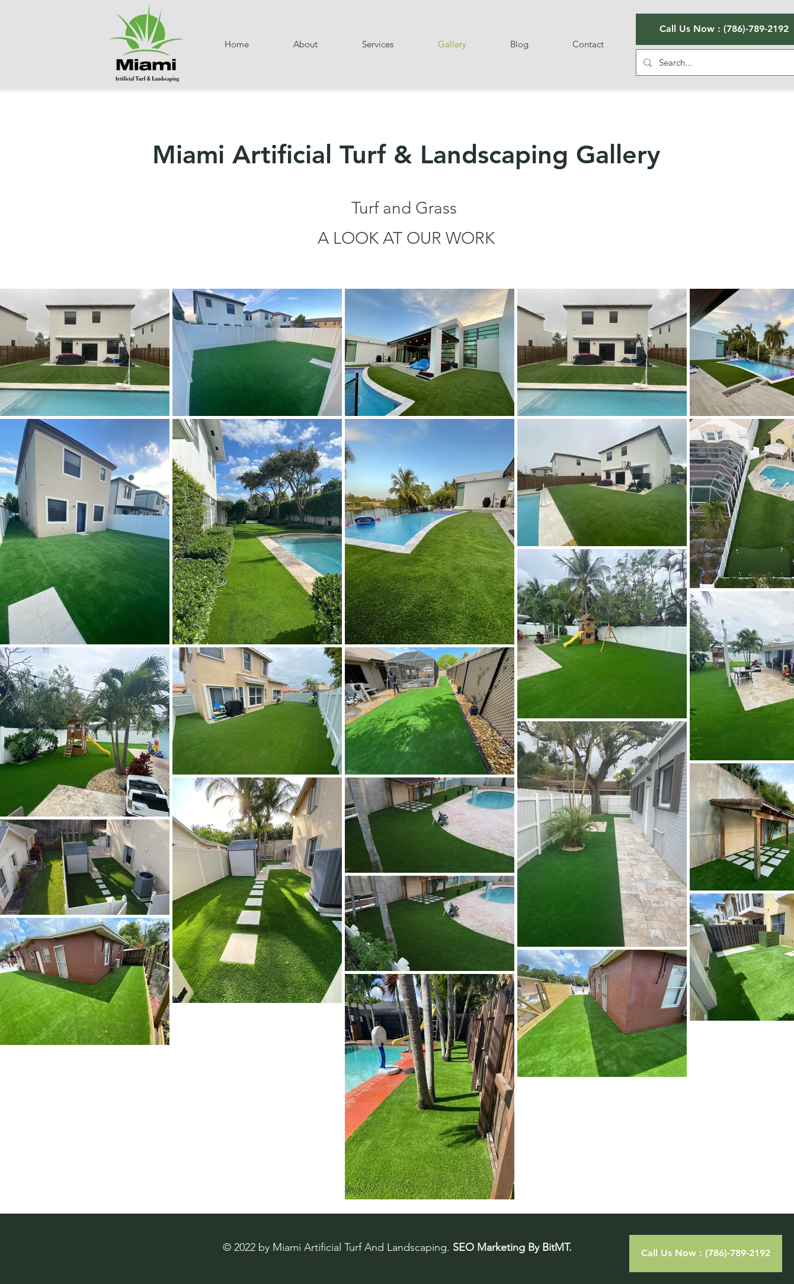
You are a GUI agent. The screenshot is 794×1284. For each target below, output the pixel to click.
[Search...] (722, 62)
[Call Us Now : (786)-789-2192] (705, 1253)
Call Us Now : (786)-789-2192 (724, 28)
